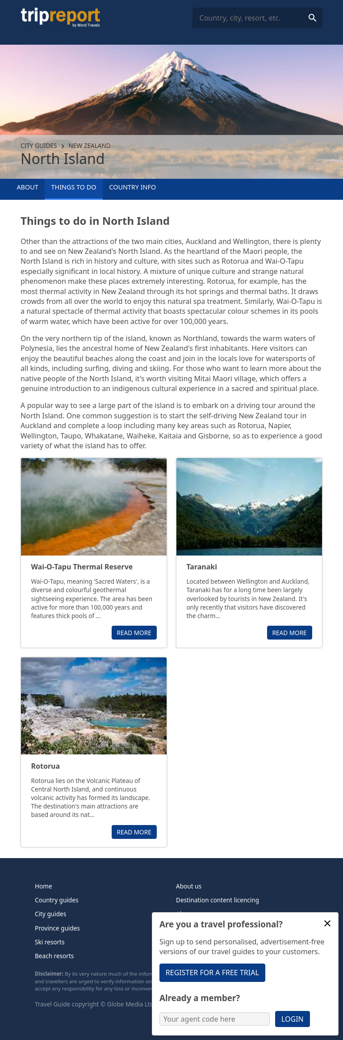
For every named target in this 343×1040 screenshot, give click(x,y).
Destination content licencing (217, 900)
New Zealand (90, 145)
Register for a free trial (212, 972)
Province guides (57, 928)
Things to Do (73, 187)
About (27, 187)
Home (43, 886)
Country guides (56, 900)
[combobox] (257, 18)
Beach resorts (54, 956)
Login (292, 1019)
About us (188, 886)
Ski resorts (50, 942)
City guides (39, 145)
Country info (132, 187)
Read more (134, 632)
